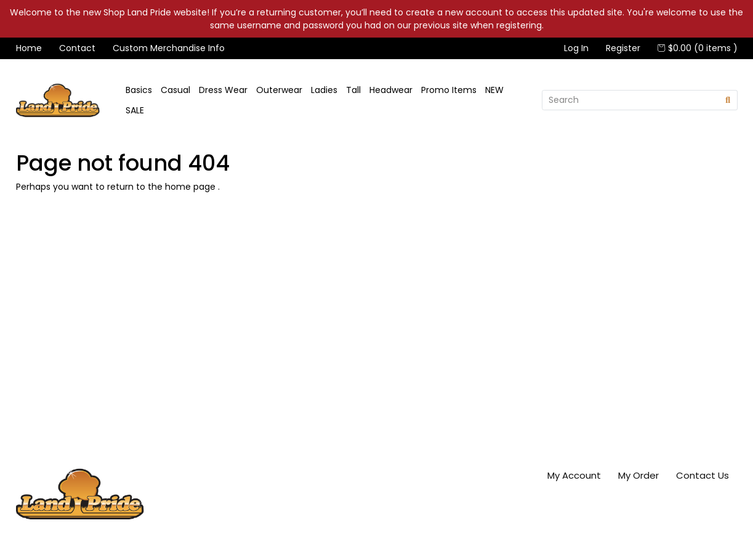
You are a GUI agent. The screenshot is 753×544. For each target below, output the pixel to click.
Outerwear (279, 90)
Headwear (391, 90)
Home (29, 48)
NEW (494, 90)
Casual (175, 90)
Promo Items (449, 90)
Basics (139, 90)
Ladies (324, 90)
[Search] (631, 100)
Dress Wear (223, 90)
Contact (77, 48)
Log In (576, 48)
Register (623, 48)
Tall (353, 90)
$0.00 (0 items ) (697, 48)
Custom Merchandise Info (169, 48)
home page (191, 187)
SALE (135, 110)
